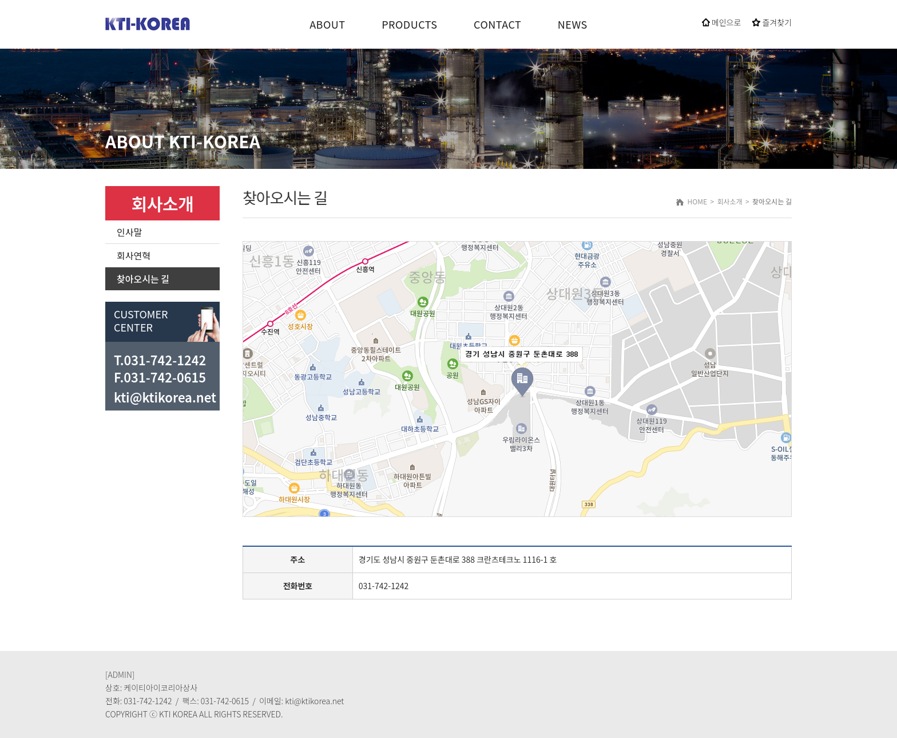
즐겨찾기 (772, 22)
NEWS (573, 24)
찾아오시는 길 (143, 279)
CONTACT (497, 24)
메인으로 (721, 22)
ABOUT (327, 24)
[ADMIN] (119, 674)
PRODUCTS (409, 24)
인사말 (129, 232)
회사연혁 (133, 255)
